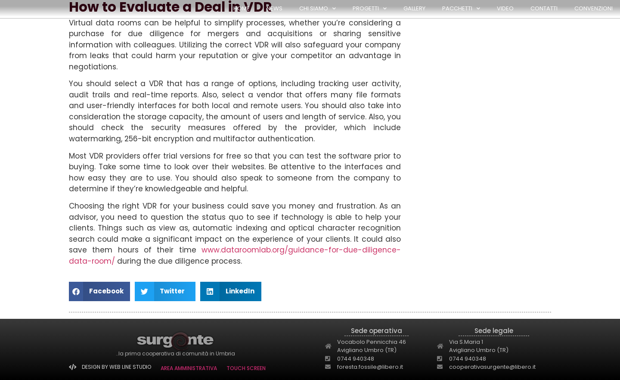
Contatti (544, 8)
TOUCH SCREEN (246, 368)
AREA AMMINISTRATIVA (189, 368)
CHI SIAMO (317, 8)
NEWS (274, 8)
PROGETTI (370, 8)
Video (505, 8)
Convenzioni (593, 8)
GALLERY (414, 8)
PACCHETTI (461, 8)
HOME (241, 8)
